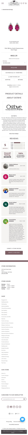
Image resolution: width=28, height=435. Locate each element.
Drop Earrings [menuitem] (4, 360)
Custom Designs (4, 375)
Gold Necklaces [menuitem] (4, 354)
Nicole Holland (12, 202)
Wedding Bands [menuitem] (4, 302)
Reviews (14, 139)
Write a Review (14, 252)
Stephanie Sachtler (14, 188)
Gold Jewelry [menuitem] (4, 304)
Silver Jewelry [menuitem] (4, 312)
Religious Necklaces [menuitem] (5, 325)
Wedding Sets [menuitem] (4, 346)
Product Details (14, 94)
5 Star (12, 142)
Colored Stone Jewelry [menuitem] (6, 308)
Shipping (7, 79)
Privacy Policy (9, 421)
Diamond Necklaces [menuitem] (5, 344)
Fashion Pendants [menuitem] (5, 329)
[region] (14, 27)
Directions (3, 377)
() (24, 142)
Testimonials (4, 386)
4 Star (12, 144)
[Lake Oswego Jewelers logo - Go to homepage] (14, 3)
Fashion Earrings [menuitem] (5, 321)
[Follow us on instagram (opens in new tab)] (20, 407)
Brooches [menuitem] (3, 350)
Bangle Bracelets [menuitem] (5, 348)
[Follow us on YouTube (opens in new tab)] (11, 407)
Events (2, 379)
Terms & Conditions (17, 421)
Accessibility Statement (14, 424)
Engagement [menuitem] (4, 300)
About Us (3, 373)
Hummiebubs (12, 219)
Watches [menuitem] (3, 318)
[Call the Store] (4, 273)
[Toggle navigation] (2, 3)
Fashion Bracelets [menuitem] (5, 337)
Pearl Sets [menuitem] (3, 363)
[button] (21, 3)
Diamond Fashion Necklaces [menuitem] (7, 333)
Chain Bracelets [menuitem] (4, 339)
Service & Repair (4, 383)
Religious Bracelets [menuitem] (5, 335)
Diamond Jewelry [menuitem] (5, 306)
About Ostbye (14, 98)
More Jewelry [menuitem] (4, 314)
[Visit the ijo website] (17, 413)
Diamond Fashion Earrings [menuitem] (7, 327)
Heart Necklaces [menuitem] (4, 352)
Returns (20, 79)
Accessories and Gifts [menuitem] (6, 316)
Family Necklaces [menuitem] (5, 342)
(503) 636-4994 (14, 43)
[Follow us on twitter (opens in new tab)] (17, 407)
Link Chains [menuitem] (3, 358)
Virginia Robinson (13, 164)
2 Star (12, 147)
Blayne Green (12, 175)
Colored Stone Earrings (8, 9)
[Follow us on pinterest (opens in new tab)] (14, 407)
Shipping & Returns (5, 388)
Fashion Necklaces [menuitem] (5, 331)
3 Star (12, 145)
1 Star (12, 148)
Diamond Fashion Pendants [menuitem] (7, 323)
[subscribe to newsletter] (24, 399)
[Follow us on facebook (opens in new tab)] (8, 407)
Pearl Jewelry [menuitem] (4, 310)
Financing (3, 381)
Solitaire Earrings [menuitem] (5, 356)
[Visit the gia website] (11, 413)
